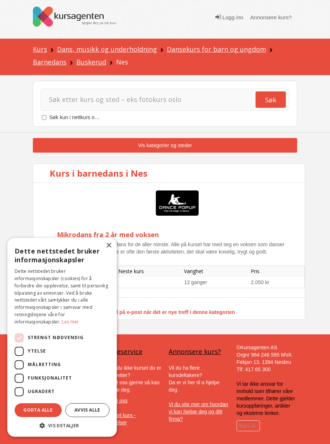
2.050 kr (260, 282)
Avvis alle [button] (87, 410)
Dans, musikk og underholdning (107, 49)
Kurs (40, 49)
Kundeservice (121, 351)
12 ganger (195, 282)
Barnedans (49, 62)
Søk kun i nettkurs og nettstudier (86, 117)
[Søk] (154, 99)
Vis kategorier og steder (165, 145)
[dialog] (62, 337)
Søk (270, 99)
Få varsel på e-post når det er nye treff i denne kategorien (165, 312)
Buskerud (91, 62)
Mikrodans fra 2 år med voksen (108, 234)
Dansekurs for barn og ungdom (216, 49)
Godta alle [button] (38, 410)
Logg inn (229, 17)
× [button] (108, 245)
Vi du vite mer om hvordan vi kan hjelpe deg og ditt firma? (198, 411)
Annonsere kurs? (271, 17)
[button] (62, 425)
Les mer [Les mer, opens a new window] (70, 322)
